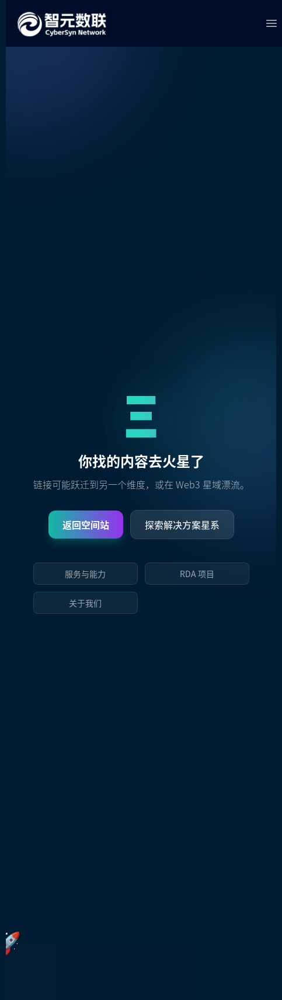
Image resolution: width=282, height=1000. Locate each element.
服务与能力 (85, 573)
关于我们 (85, 603)
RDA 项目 (197, 573)
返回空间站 (85, 525)
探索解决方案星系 (182, 525)
